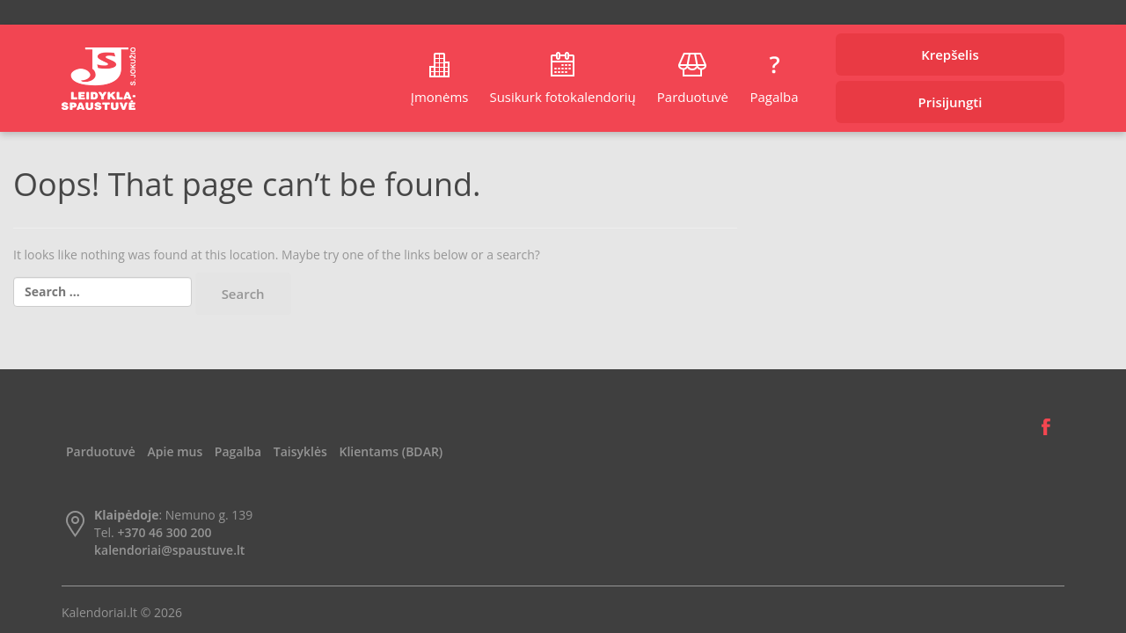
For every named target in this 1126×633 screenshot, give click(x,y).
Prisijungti (950, 102)
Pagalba (773, 97)
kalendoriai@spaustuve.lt (169, 550)
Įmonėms (440, 97)
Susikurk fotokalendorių (562, 97)
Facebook (1046, 427)
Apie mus (175, 451)
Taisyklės (300, 451)
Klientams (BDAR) (391, 451)
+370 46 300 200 (164, 532)
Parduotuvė (692, 97)
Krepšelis (950, 54)
